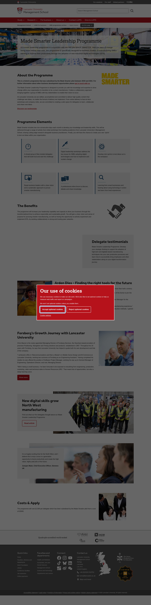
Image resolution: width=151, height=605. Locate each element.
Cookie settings (45, 315)
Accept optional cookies (52, 309)
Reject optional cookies (79, 309)
